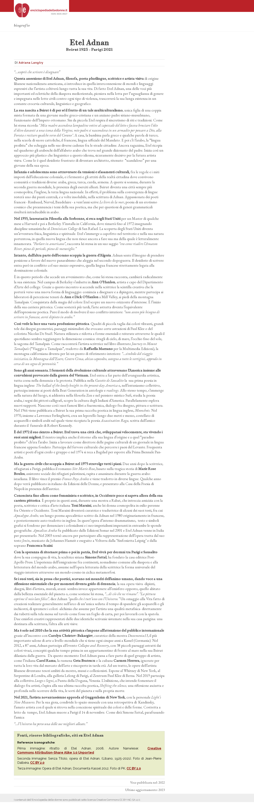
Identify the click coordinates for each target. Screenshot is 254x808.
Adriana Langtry (31, 62)
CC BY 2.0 (37, 763)
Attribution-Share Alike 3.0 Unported (64, 752)
